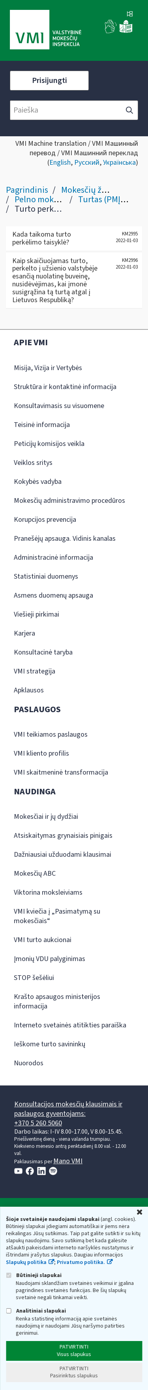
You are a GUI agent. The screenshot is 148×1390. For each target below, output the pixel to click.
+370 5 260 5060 (38, 1123)
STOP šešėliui (34, 978)
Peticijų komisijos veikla (49, 444)
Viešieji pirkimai (36, 614)
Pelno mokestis (43, 199)
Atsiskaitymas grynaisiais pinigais (63, 836)
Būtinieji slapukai (34, 1275)
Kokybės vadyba (38, 482)
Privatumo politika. (81, 1262)
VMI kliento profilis (41, 753)
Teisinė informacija (42, 425)
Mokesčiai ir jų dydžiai (46, 817)
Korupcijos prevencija (45, 520)
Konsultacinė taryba (43, 652)
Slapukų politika (26, 1262)
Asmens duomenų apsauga (53, 595)
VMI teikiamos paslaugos (51, 734)
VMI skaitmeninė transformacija (61, 772)
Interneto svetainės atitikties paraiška (70, 1025)
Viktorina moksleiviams (48, 892)
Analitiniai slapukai (36, 1311)
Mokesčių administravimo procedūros (69, 501)
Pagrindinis (27, 190)
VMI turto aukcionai (42, 940)
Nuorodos (28, 1063)
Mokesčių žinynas (93, 190)
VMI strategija (34, 671)
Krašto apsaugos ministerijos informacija (57, 1001)
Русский (86, 162)
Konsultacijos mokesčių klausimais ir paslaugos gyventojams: (68, 1109)
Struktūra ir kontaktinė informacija (65, 387)
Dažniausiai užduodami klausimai (62, 855)
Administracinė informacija (53, 557)
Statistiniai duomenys (46, 576)
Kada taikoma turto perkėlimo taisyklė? (41, 238)
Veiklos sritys (33, 463)
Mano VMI (67, 1161)
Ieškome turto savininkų (49, 1044)
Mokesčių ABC (35, 873)
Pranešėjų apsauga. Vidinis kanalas (65, 539)
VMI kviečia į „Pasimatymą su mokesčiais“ (57, 916)
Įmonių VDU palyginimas (49, 959)
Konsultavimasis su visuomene (59, 406)
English (60, 162)
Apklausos (29, 690)
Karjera (24, 633)
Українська (119, 162)
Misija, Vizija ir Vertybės (48, 368)
